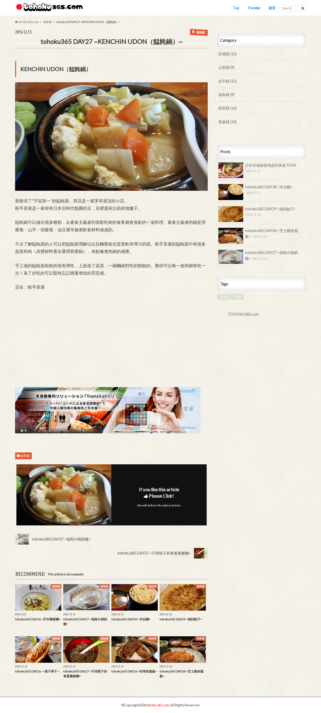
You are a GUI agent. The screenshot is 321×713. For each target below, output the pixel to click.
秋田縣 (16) (227, 108)
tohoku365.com (158, 705)
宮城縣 (237, 297)
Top (236, 8)
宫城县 (223, 297)
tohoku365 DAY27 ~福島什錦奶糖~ (258, 257)
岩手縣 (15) (227, 81)
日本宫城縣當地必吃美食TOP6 (257, 170)
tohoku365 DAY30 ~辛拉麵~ (255, 191)
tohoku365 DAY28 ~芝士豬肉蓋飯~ (258, 235)
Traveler (253, 8)
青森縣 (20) (227, 122)
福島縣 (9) (226, 94)
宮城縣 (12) (227, 54)
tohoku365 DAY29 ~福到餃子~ (257, 213)
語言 (272, 8)
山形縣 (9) (226, 67)
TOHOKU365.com (243, 314)
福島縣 (25, 456)
